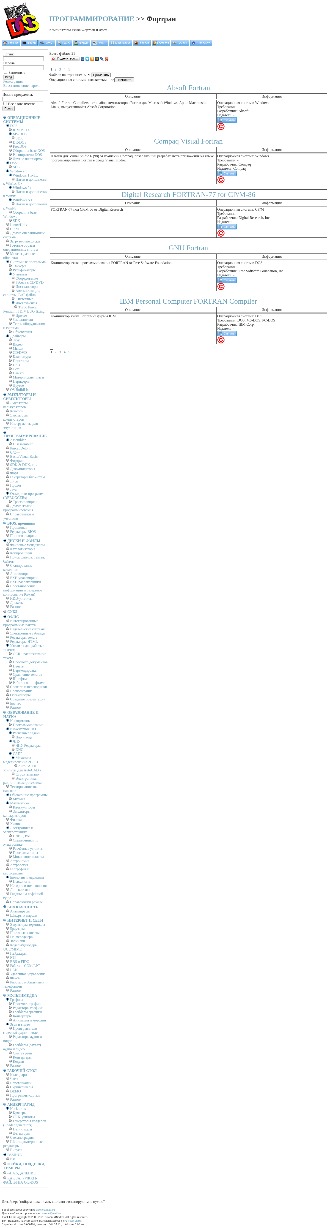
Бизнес (15, 703)
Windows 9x (22, 188)
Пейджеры (18, 953)
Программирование (28, 725)
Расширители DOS (27, 155)
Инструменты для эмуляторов (20, 426)
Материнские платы (28, 377)
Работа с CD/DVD (30, 282)
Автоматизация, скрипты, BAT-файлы (21, 293)
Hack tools (18, 1109)
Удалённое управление (27, 974)
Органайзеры (20, 695)
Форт (14, 473)
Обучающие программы (28, 795)
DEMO (15, 1091)
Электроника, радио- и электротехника (22, 780)
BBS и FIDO (19, 962)
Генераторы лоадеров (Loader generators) (24, 1123)
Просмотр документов (30, 662)
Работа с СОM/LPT (25, 966)
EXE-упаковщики (24, 578)
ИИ (12, 1159)
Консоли (16, 411)
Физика (16, 820)
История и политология (28, 886)
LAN (14, 970)
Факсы (15, 978)
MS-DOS (20, 134)
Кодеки (18, 1061)
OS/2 (14, 163)
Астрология (19, 865)
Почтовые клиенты (25, 933)
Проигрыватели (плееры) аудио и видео (21, 1031)
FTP (13, 957)
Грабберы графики (27, 1012)
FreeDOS (20, 146)
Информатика (20, 721)
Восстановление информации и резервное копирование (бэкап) (22, 590)
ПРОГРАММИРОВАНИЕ (91, 19)
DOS (13, 126)
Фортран (17, 461)
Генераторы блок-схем (27, 477)
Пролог (16, 485)
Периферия (21, 381)
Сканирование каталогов (17, 568)
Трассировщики (25, 502)
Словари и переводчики (28, 687)
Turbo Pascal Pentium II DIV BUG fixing (23, 309)
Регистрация (13, 81)
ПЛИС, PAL (22, 836)
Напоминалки (21, 1083)
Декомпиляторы (22, 469)
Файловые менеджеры (27, 545)
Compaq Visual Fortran (188, 141)
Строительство (27, 774)
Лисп (14, 481)
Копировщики (21, 553)
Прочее (21, 315)
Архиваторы (19, 574)
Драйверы (18, 336)
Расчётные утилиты (28, 848)
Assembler (18, 440)
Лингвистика (20, 890)
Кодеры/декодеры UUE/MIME (20, 947)
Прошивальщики (23, 536)
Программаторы (25, 853)
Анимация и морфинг (30, 1020)
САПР (17, 754)
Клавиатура (22, 357)
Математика (19, 803)
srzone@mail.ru (45, 1209)
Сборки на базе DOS (29, 150)
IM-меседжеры (21, 937)
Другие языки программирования (18, 508)
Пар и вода (24, 737)
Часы (14, 1079)
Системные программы (28, 262)
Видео (17, 344)
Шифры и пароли (23, 915)
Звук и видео (20, 1024)
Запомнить (14, 72)
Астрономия (19, 861)
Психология (22, 881)
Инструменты (26, 303)
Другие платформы (28, 159)
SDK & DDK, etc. (23, 465)
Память (18, 373)
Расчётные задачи (26, 733)
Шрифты (20, 679)
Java (13, 489)
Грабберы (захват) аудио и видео (22, 1047)
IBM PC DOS (23, 130)
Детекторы (21, 1133)
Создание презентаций (27, 699)
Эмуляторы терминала (27, 924)
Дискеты (17, 602)
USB (16, 365)
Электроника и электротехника (18, 830)
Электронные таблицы (27, 633)
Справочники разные (26, 902)
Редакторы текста (23, 637)
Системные (24, 299)
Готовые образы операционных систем (20, 247)
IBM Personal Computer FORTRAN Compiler (188, 301)
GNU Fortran (188, 248)
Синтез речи (22, 1053)
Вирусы (16, 1150)
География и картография (16, 871)
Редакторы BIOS (23, 532)
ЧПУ (16, 741)
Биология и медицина (27, 877)
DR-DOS (20, 142)
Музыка (19, 799)
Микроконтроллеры (28, 857)
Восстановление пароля (21, 85)
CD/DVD (20, 352)
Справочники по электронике (20, 842)
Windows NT (23, 200)
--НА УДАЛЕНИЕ (21, 1173)
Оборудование (27, 278)
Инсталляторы (27, 287)
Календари (18, 1075)
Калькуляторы (24, 807)
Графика (16, 1000)
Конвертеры (22, 1016)
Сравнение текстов (27, 674)
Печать (18, 666)
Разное (15, 607)
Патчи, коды (22, 1129)
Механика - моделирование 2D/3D (20, 760)
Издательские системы (27, 629)
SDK (19, 138)
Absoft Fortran (188, 88)
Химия (15, 824)
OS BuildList (20, 390)
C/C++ (15, 452)
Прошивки (18, 527)
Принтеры (21, 361)
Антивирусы (20, 911)
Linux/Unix (18, 225)
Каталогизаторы (22, 549)
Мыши (18, 348)
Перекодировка (24, 670)
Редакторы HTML (24, 641)
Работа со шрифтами (29, 683)
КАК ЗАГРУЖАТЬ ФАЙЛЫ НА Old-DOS (20, 1180)
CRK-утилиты (24, 1117)
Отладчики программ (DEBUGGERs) (23, 496)
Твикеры (19, 266)
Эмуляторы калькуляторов (15, 405)
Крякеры (19, 1113)
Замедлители (23, 319)
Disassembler (23, 444)
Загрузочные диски (25, 241)
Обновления (22, 332)
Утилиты (20, 274)
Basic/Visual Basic (24, 456)
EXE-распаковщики (25, 582)
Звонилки (17, 941)
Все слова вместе (19, 104)
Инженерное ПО (23, 729)
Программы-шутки (25, 1095)
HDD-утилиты (21, 598)
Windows (17, 171)
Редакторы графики (28, 1008)
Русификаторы (24, 270)
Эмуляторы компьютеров (15, 417)
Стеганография (22, 1137)
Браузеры (17, 929)
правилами (75, 1220)
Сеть (16, 369)
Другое (18, 385)
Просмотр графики (27, 1004)
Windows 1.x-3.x (25, 175)
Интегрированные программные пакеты (20, 623)
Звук (16, 340)
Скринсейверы (21, 1087)
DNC (19, 750)
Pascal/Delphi (20, 448)
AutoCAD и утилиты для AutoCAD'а (22, 768)
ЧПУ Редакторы (28, 745)
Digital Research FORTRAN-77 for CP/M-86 (188, 194)
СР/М (14, 229)
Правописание (21, 691)
